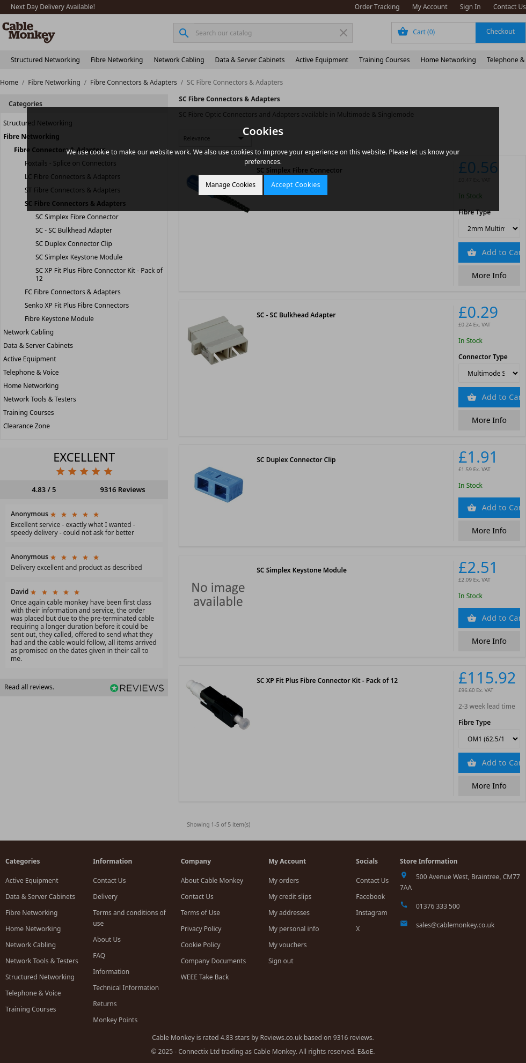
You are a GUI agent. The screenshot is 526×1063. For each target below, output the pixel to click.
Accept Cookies (295, 184)
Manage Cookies (230, 184)
